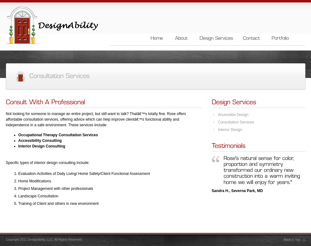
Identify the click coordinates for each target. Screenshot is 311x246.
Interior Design (230, 130)
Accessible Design (233, 115)
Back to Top (292, 239)
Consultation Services (236, 122)
